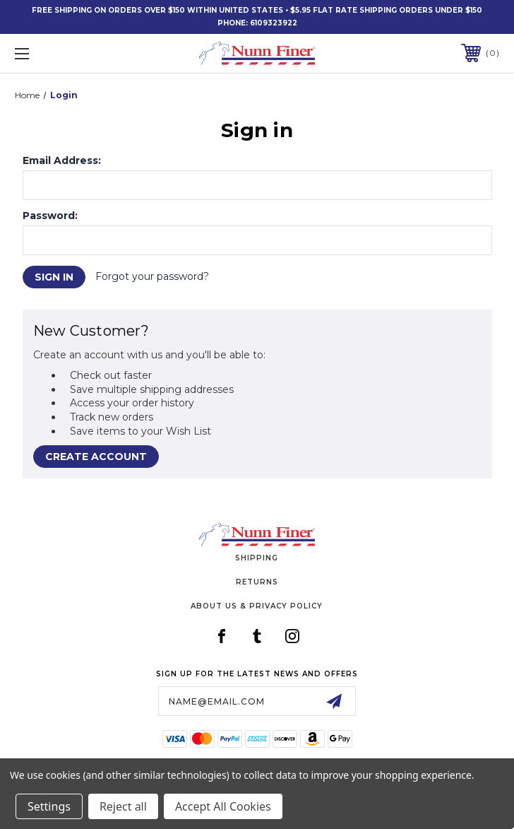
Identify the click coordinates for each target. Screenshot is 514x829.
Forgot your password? (152, 276)
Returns (257, 582)
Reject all (123, 806)
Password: (50, 216)
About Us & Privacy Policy (257, 606)
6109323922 (273, 23)
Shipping (256, 558)
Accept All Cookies (223, 806)
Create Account (96, 456)
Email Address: (62, 160)
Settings (49, 806)
